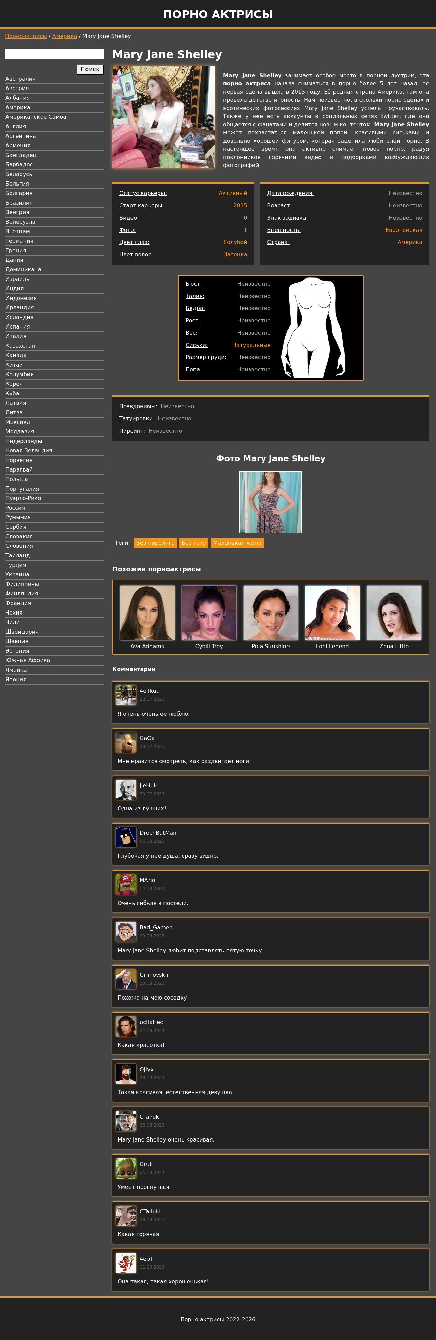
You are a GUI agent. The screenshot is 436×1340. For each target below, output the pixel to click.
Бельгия (17, 183)
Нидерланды (23, 441)
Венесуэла (20, 222)
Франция (18, 603)
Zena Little (394, 646)
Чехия (13, 612)
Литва (14, 412)
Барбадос (19, 164)
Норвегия (19, 460)
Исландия (19, 317)
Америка (64, 36)
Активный (233, 193)
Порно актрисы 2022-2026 (218, 1319)
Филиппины (22, 584)
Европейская (404, 230)
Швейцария (22, 631)
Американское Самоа (35, 117)
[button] (270, 503)
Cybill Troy (209, 646)
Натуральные (251, 345)
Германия (19, 241)
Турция (15, 565)
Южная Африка (27, 660)
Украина (17, 574)
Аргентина (20, 136)
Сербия (15, 527)
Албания (17, 98)
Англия (15, 126)
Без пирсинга (155, 543)
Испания (17, 326)
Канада (16, 355)
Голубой (235, 242)
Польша (16, 479)
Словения (19, 546)
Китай (14, 365)
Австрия (17, 88)
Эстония (17, 651)
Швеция (16, 641)
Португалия (22, 488)
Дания (14, 260)
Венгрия (17, 212)
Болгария (18, 193)
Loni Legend (332, 646)
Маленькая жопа (237, 543)
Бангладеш (21, 155)
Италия (15, 336)
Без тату (194, 543)
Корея (14, 384)
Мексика (17, 422)
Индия (14, 288)
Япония (16, 679)
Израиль (17, 279)
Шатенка (234, 254)
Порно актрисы (218, 14)
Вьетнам (17, 231)
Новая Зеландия (28, 450)
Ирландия (19, 307)
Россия (15, 508)
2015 (240, 205)
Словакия (19, 536)
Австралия (20, 79)
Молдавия (19, 431)
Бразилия (19, 203)
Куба (12, 393)
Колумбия (19, 374)
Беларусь (18, 174)
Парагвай (19, 469)
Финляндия (21, 593)
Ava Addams (147, 646)
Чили (12, 622)
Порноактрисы (26, 36)
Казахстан (20, 345)
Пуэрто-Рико (23, 498)
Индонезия (21, 298)
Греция (15, 250)
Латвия (15, 403)
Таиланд (17, 555)
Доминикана (23, 269)
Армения (18, 145)
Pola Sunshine (271, 646)
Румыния (18, 517)
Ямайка (16, 670)
